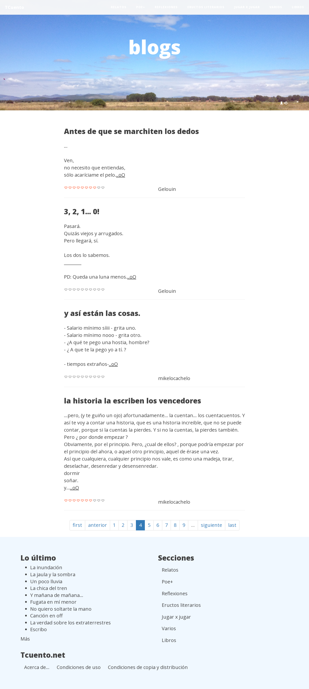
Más (25, 638)
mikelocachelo (174, 378)
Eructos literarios (206, 7)
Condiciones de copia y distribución (148, 667)
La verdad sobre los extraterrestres (70, 622)
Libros (298, 7)
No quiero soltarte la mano (60, 609)
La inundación (46, 567)
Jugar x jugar (247, 7)
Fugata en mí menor (53, 602)
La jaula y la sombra (52, 574)
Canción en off (46, 615)
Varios (275, 7)
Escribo (38, 629)
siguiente (211, 525)
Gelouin (167, 189)
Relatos (118, 7)
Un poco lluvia (46, 581)
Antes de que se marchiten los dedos (131, 131)
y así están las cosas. (102, 313)
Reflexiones (166, 7)
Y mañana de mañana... (56, 595)
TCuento (14, 7)
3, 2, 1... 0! (81, 211)
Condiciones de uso (79, 667)
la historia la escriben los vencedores (132, 401)
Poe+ (140, 7)
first (77, 525)
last (232, 525)
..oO (120, 175)
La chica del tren (48, 588)
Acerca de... (36, 667)
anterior (97, 525)
